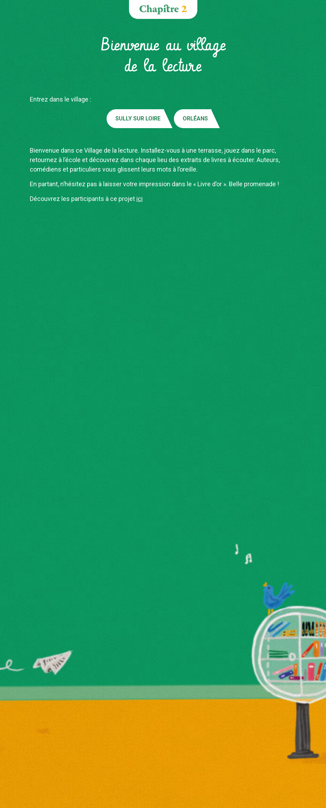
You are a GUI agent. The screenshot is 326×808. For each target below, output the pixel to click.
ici (139, 198)
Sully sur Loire (138, 118)
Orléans (195, 118)
